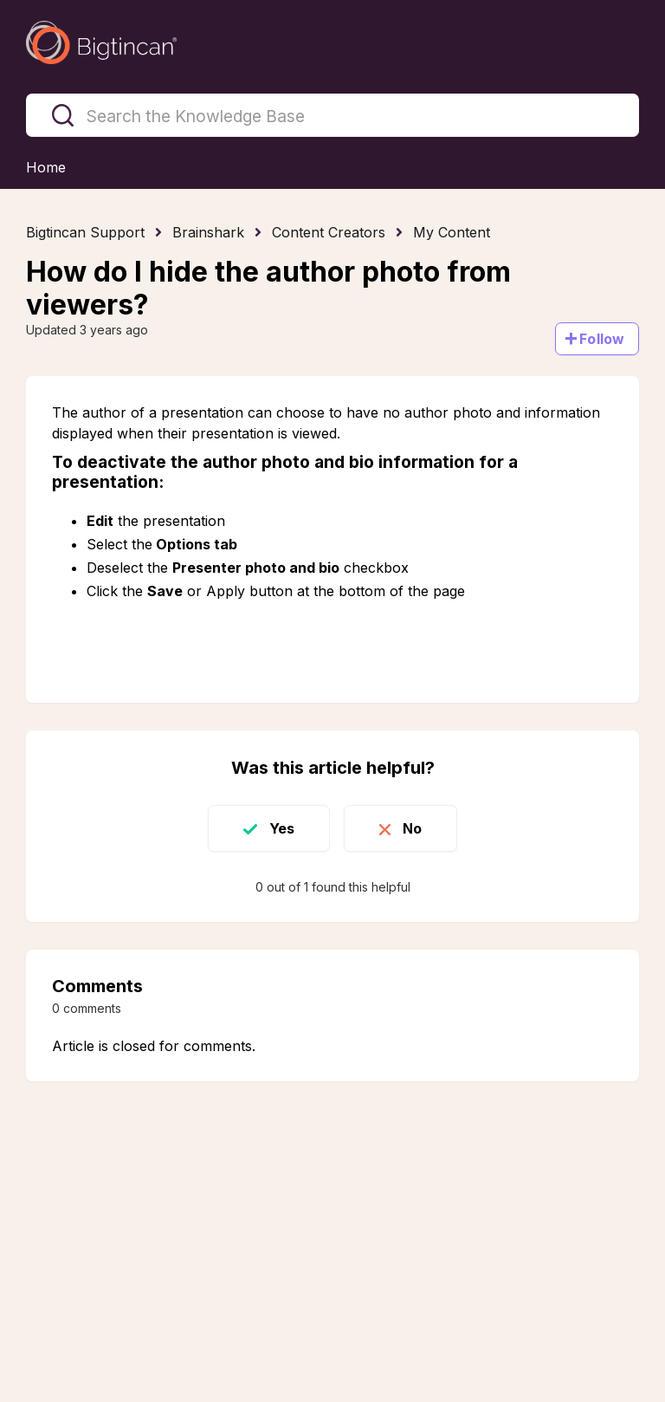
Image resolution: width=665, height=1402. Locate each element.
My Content (451, 232)
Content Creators (328, 232)
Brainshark (208, 232)
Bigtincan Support (85, 232)
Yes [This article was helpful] (281, 828)
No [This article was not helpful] (412, 828)
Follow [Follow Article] (601, 338)
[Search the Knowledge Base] (332, 115)
